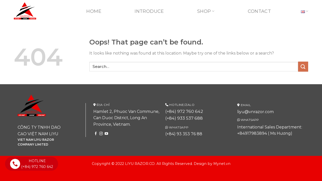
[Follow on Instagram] (101, 134)
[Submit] (303, 66)
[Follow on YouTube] (106, 134)
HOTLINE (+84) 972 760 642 (31, 164)
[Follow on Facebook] (96, 134)
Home (93, 11)
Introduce (149, 11)
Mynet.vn (221, 163)
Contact (259, 11)
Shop (205, 11)
